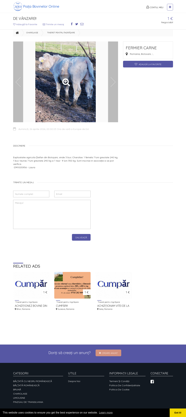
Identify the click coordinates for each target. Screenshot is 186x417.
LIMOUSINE (19, 397)
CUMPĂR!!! (62, 305)
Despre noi (74, 381)
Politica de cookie (119, 389)
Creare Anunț (108, 353)
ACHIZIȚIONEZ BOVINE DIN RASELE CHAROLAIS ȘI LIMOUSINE (31, 306)
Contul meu (154, 7)
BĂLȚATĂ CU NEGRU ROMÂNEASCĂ (32, 381)
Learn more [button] (106, 412)
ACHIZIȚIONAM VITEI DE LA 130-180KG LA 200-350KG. (113, 306)
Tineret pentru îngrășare (61, 32)
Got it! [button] (177, 412)
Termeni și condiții (119, 381)
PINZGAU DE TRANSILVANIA (28, 402)
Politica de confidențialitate (124, 385)
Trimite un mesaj (53, 24)
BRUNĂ (17, 389)
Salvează (81, 237)
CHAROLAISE (32, 32)
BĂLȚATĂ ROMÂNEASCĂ (26, 385)
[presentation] (38, 240)
